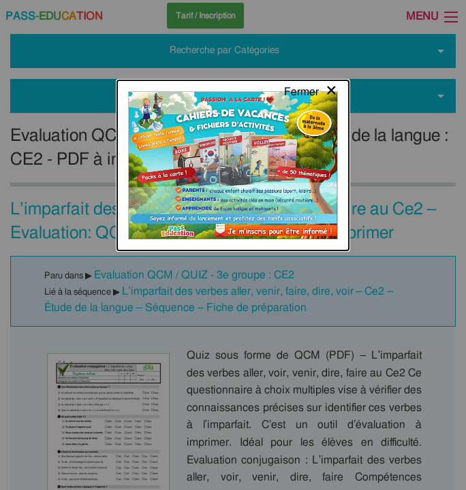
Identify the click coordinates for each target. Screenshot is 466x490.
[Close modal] (311, 24)
